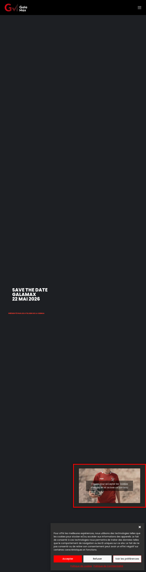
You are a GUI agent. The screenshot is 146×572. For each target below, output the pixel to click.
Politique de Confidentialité (108, 566)
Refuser (97, 558)
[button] (139, 527)
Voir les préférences (127, 558)
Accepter (67, 558)
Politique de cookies (81, 566)
